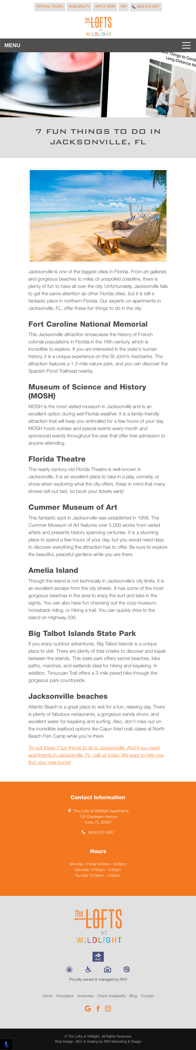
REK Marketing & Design (122, 1041)
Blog (133, 996)
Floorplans (65, 996)
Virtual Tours (49, 6)
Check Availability (111, 996)
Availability (79, 6)
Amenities (85, 996)
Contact (147, 996)
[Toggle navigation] (98, 45)
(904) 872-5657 (146, 7)
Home (47, 996)
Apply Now (105, 6)
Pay (124, 6)
